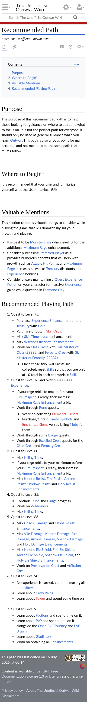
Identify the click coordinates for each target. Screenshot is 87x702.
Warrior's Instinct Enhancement (48, 342)
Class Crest (39, 347)
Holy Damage (33, 544)
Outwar (16, 140)
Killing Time (33, 457)
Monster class (40, 242)
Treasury (52, 268)
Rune (43, 407)
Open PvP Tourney (52, 626)
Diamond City (53, 290)
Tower (40, 598)
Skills (50, 369)
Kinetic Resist (34, 478)
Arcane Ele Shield (29, 555)
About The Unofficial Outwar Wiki (52, 690)
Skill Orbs (53, 331)
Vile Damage (33, 534)
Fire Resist (55, 478)
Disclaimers (10, 696)
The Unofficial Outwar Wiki (32, 8)
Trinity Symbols (61, 419)
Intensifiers (24, 588)
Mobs (74, 424)
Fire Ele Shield (63, 549)
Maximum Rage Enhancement (39, 402)
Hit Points (50, 263)
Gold (41, 326)
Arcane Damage (43, 539)
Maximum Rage (35, 247)
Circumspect (26, 397)
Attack (36, 263)
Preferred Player (51, 253)
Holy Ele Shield (27, 560)
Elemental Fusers (65, 414)
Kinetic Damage (57, 534)
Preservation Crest (45, 565)
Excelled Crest (50, 440)
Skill (73, 375)
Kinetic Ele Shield (37, 549)
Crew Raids (44, 593)
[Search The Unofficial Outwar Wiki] (43, 17)
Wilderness (39, 506)
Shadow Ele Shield (59, 555)
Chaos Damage (35, 523)
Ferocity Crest (56, 352)
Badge (53, 435)
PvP (39, 621)
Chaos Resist (64, 523)
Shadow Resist (38, 484)
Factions (42, 615)
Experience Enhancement (51, 320)
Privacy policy (12, 690)
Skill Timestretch (36, 336)
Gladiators (44, 636)
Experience (15, 274)
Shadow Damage (70, 539)
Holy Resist (66, 484)
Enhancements (27, 489)
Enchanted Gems (35, 424)
